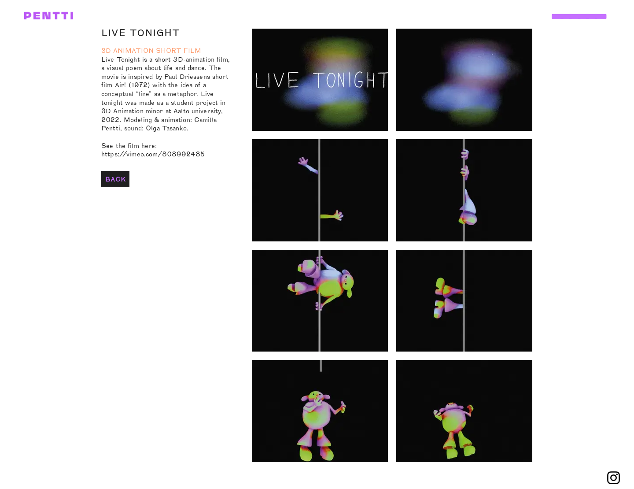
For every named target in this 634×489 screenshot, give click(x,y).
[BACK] (115, 179)
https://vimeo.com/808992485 (153, 154)
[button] (577, 7)
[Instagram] (613, 477)
